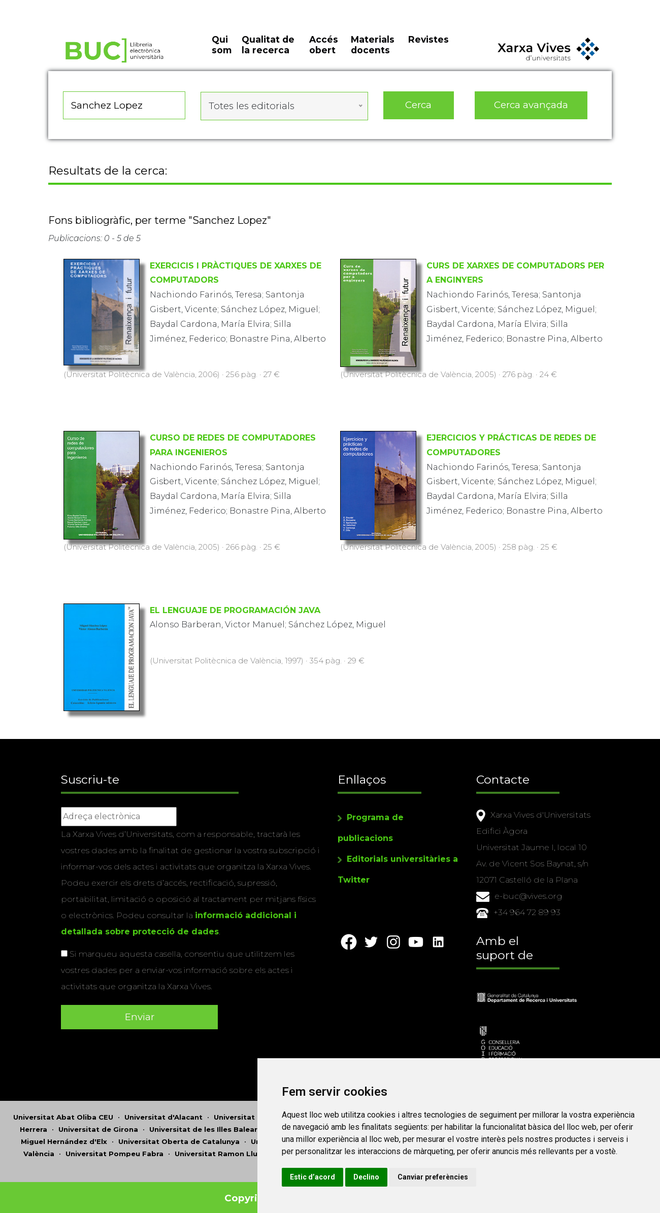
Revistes (428, 50)
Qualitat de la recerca (268, 55)
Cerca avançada (531, 111)
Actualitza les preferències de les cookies (92, 7)
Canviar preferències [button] (505, 1177)
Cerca (418, 111)
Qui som (222, 55)
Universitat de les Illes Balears (205, 1123)
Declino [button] (439, 1177)
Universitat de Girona (98, 1123)
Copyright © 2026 (270, 1191)
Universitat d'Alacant (163, 1110)
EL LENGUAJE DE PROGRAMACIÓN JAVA (235, 613)
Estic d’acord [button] (385, 1177)
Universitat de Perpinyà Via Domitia (317, 1135)
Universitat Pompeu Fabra (114, 1147)
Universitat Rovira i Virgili (320, 1147)
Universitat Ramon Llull (218, 1147)
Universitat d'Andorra (253, 1110)
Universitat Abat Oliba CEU (63, 1110)
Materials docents (372, 55)
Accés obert (323, 55)
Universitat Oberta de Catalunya (179, 1135)
